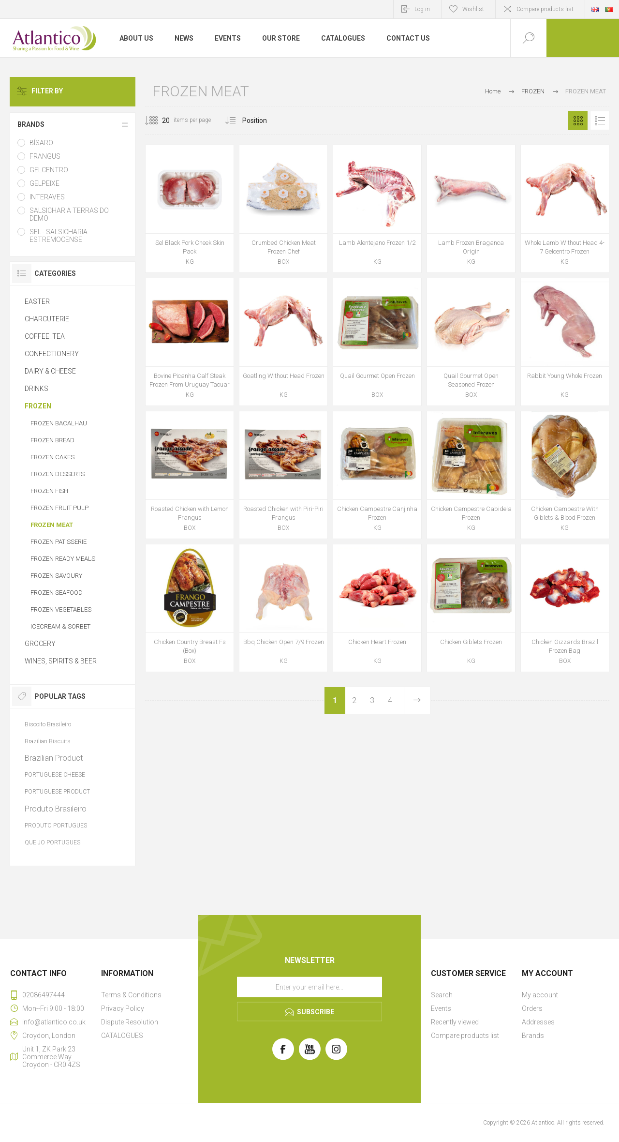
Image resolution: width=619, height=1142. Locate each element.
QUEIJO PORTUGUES (52, 842)
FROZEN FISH (49, 491)
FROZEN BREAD (52, 440)
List (599, 120)
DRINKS (36, 388)
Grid (578, 120)
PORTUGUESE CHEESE (55, 774)
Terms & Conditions (131, 995)
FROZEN (38, 406)
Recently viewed (455, 1022)
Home (493, 91)
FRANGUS (44, 156)
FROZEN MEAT (51, 524)
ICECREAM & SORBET (60, 626)
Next (417, 700)
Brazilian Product (54, 758)
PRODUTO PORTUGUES (56, 825)
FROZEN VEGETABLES (60, 609)
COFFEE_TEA (45, 336)
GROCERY (40, 643)
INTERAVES (47, 197)
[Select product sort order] (261, 120)
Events (441, 1008)
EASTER (37, 301)
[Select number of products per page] (158, 120)
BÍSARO (41, 143)
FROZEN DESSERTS (57, 474)
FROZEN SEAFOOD (56, 592)
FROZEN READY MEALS (62, 558)
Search (442, 995)
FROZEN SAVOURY (56, 575)
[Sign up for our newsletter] (309, 987)
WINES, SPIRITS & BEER (61, 661)
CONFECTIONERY (52, 354)
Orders (532, 1008)
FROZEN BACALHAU (58, 423)
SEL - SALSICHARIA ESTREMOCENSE (58, 235)
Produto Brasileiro (56, 808)
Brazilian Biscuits (48, 741)
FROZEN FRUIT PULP (59, 507)
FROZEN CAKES (52, 457)
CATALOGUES (122, 1035)
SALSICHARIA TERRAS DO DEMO (69, 214)
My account (540, 995)
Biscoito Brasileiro (48, 724)
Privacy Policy (122, 1008)
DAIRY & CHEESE (50, 371)
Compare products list (545, 9)
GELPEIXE (44, 183)
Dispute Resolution (129, 1022)
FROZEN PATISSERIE (58, 541)
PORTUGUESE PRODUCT (57, 791)
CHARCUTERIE (47, 319)
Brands (533, 1035)
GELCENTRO (48, 170)
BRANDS (30, 124)
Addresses (538, 1022)
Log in (422, 9)
